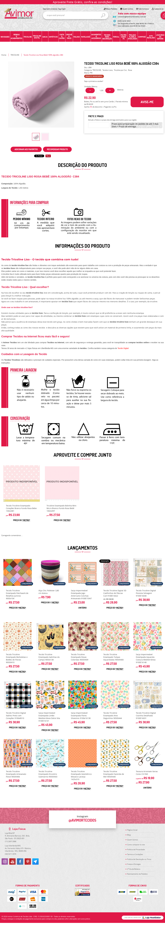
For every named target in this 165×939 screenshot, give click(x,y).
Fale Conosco (143, 9)
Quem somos (128, 9)
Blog (129, 835)
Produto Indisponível (21, 483)
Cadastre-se (158, 9)
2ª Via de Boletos (133, 869)
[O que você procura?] (103, 15)
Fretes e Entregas (134, 864)
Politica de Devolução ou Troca (139, 859)
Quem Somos (132, 840)
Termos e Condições (135, 854)
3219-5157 (124, 21)
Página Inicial (132, 830)
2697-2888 (10, 841)
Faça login (62, 9)
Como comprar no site (136, 844)
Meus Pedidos (111, 9)
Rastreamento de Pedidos (137, 874)
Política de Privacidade (136, 849)
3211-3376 (10, 854)
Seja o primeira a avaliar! (93, 81)
